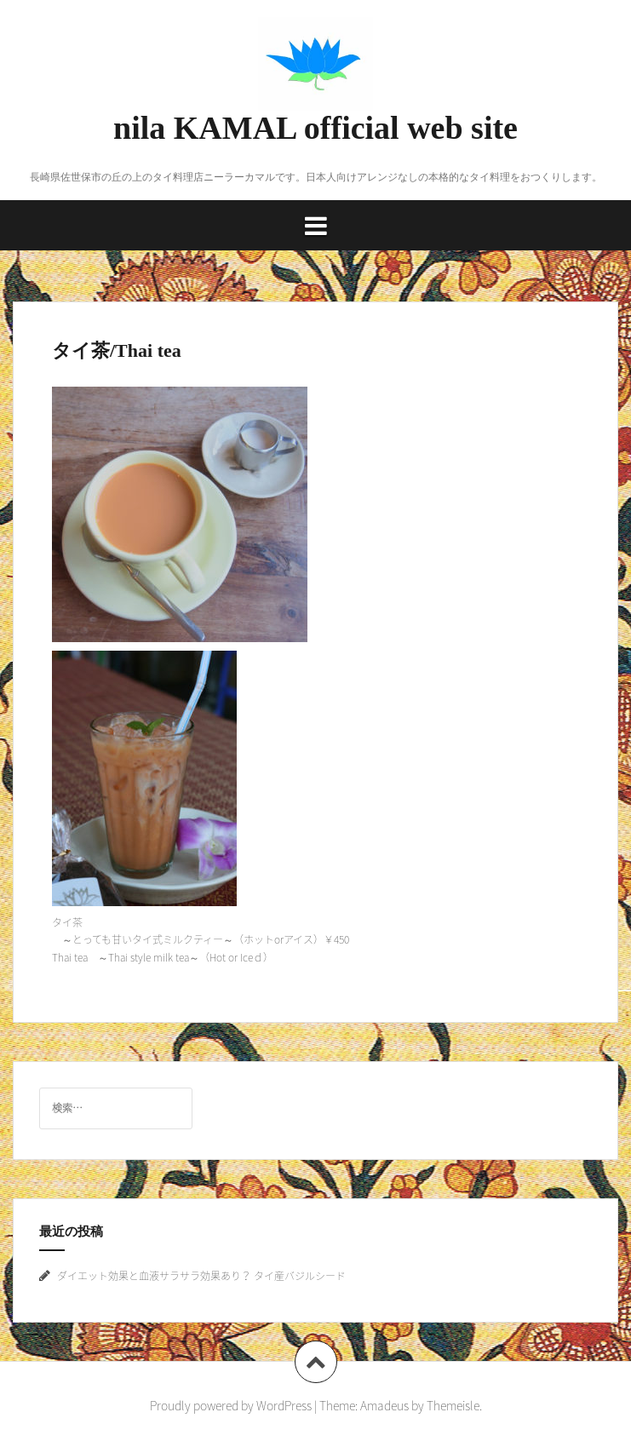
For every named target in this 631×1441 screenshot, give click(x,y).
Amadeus (384, 1405)
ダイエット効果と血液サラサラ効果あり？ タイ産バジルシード (201, 1275)
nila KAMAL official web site (315, 128)
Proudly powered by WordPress (231, 1405)
